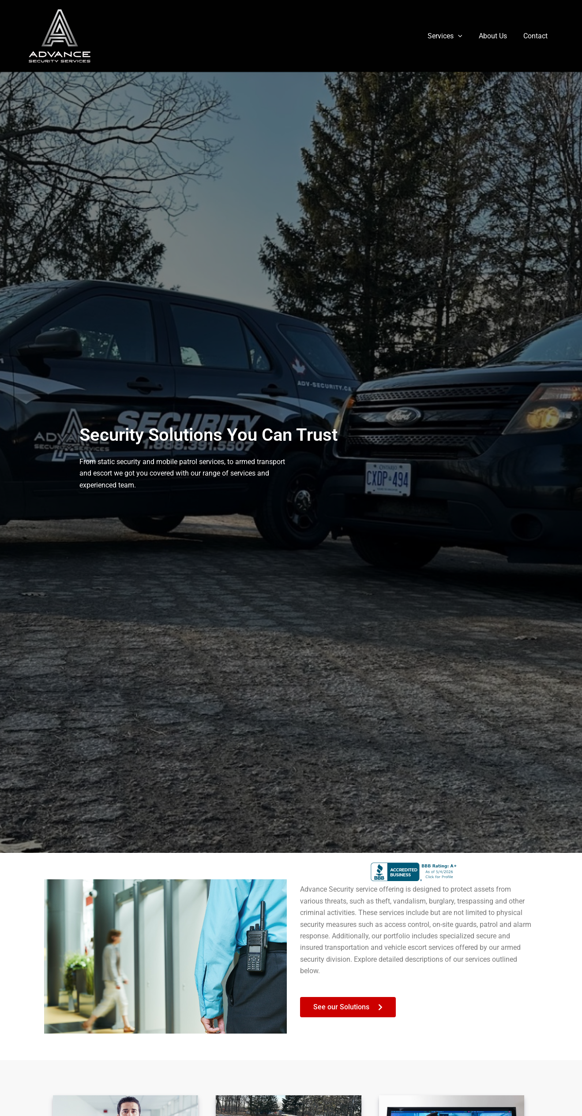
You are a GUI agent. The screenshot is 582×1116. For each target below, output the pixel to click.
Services (450, 36)
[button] (463, 36)
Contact (537, 36)
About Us (496, 36)
